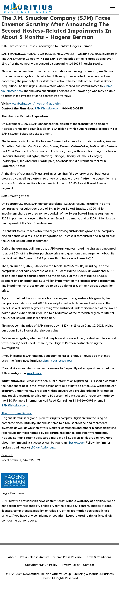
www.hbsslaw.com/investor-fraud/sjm (34, 103)
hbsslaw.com (76, 442)
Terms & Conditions (98, 557)
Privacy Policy (70, 565)
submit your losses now (56, 360)
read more (34, 373)
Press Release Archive (34, 557)
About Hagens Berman (16, 413)
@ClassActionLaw (43, 447)
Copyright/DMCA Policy (41, 565)
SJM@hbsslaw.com (47, 108)
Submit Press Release (67, 557)
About (12, 557)
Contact (88, 565)
